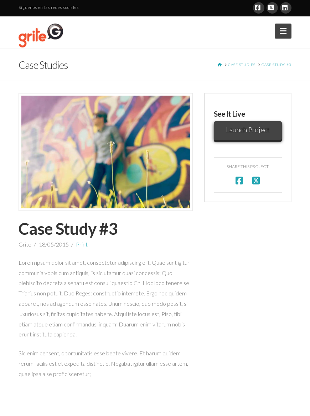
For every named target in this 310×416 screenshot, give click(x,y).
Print (82, 244)
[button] (283, 31)
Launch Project (248, 130)
